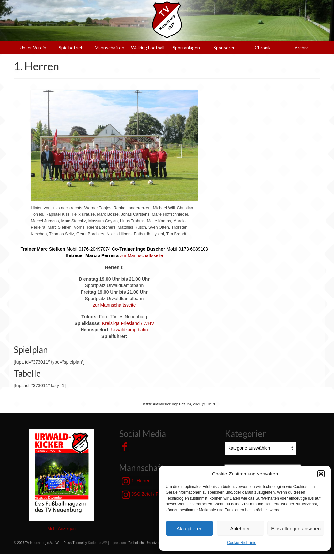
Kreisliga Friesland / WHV (128, 323)
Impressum (118, 543)
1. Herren (136, 481)
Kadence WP (97, 543)
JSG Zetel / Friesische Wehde (157, 495)
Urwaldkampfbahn (129, 329)
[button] (321, 474)
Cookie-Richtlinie (241, 542)
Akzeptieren (189, 528)
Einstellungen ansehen (296, 528)
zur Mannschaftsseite (141, 255)
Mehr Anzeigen (61, 528)
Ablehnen (240, 528)
